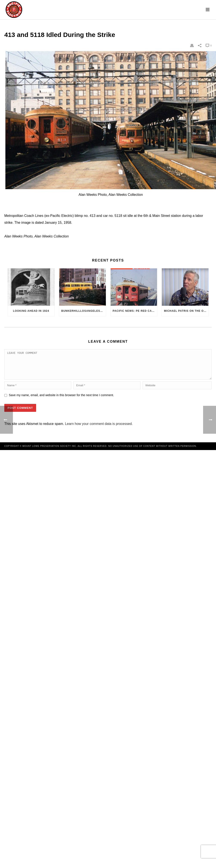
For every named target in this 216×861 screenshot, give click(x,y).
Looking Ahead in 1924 (31, 310)
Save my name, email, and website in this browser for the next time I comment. (61, 400)
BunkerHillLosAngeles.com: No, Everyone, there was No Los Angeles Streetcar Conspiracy (83, 310)
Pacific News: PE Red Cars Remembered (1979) (135, 310)
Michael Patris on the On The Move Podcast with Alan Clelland (186, 310)
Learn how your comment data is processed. (99, 429)
